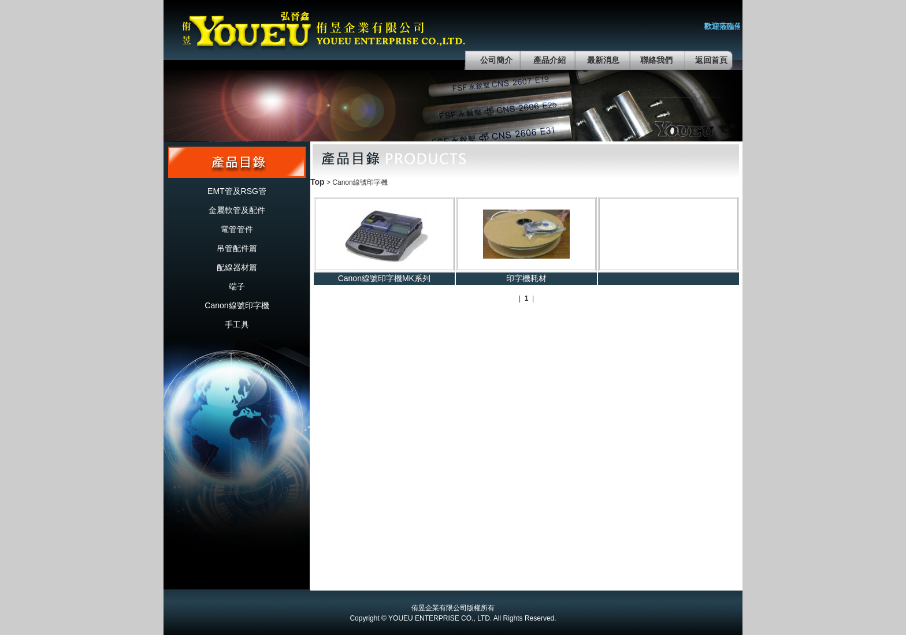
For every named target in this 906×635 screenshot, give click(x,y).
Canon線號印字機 (237, 305)
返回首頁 (711, 60)
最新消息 (603, 60)
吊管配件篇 (237, 248)
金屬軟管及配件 (237, 210)
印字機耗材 (526, 278)
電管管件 (237, 229)
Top (317, 181)
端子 (237, 286)
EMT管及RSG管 (236, 191)
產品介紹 (549, 60)
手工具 (237, 324)
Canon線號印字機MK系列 (384, 278)
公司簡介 (496, 60)
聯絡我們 (656, 60)
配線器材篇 (237, 267)
